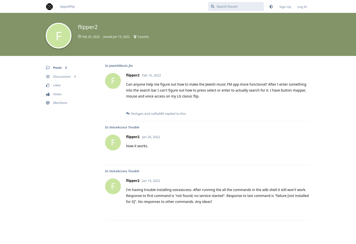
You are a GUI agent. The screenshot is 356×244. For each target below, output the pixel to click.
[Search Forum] (236, 6)
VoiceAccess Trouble (124, 127)
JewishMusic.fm (121, 65)
